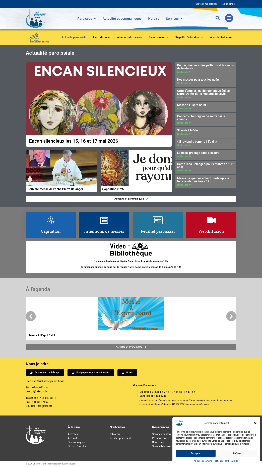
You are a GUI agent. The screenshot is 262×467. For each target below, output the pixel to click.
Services (174, 18)
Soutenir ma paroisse (206, 4)
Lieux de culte (101, 37)
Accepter (196, 453)
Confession (158, 442)
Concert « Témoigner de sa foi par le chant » (201, 117)
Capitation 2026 (113, 189)
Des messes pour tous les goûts (198, 79)
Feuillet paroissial (120, 438)
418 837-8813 (48, 397)
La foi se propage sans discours (198, 152)
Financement (158, 37)
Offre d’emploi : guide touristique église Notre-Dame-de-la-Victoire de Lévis (203, 92)
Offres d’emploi (77, 446)
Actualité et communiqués (122, 19)
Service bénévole (162, 446)
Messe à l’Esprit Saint (191, 105)
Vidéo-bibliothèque (221, 37)
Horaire (153, 19)
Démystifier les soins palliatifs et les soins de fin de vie (205, 67)
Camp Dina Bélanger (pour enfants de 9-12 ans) (205, 165)
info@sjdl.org (44, 405)
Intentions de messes (129, 37)
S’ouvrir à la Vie (187, 130)
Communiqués (76, 442)
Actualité (73, 438)
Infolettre (115, 434)
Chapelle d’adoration (189, 37)
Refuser (237, 453)
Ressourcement (161, 438)
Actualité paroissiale (74, 37)
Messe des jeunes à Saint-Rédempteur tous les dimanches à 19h (203, 179)
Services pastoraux (163, 434)
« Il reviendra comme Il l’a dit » (197, 141)
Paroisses (86, 18)
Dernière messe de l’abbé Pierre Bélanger (55, 189)
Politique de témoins (202, 461)
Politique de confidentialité (226, 461)
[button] (255, 423)
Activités (73, 434)
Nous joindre (228, 4)
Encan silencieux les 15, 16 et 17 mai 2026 (73, 141)
